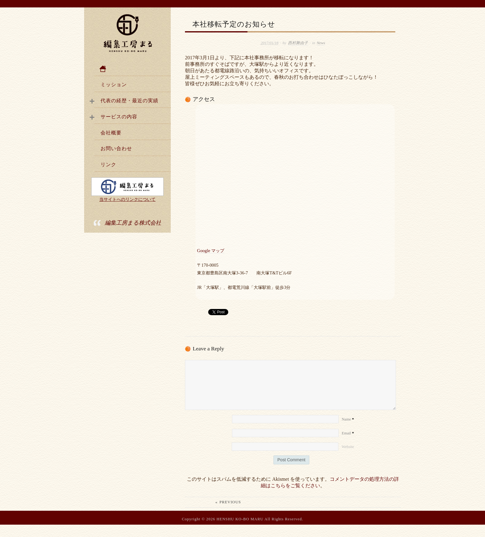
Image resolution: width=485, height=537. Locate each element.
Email (348, 445)
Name (348, 431)
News (321, 43)
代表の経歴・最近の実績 (129, 100)
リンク (108, 164)
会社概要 (111, 132)
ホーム (133, 69)
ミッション (114, 84)
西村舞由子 (298, 43)
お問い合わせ (116, 148)
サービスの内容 (119, 116)
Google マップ (210, 250)
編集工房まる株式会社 (133, 223)
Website (347, 459)
